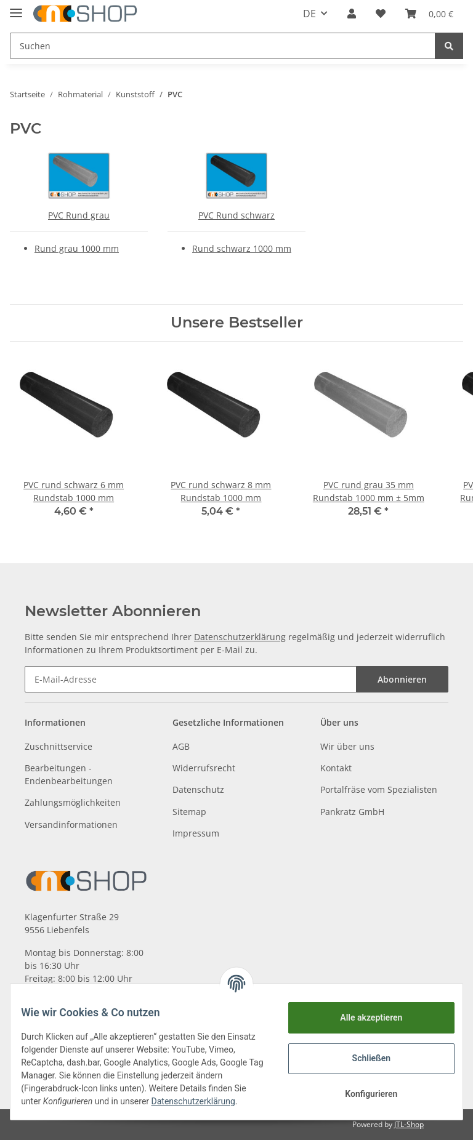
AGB (181, 746)
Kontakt (336, 768)
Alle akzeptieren (362, 1013)
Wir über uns (347, 746)
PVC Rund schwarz (236, 215)
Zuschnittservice (58, 746)
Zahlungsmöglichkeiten (73, 802)
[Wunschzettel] (380, 13)
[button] (352, 13)
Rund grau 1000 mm (76, 248)
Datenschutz (198, 789)
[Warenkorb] (429, 13)
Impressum (195, 833)
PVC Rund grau (79, 215)
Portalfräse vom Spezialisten (378, 789)
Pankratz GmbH (352, 811)
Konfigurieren (362, 1089)
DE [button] (309, 13)
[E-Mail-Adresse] (191, 679)
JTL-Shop (409, 1124)
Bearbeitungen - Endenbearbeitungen (69, 774)
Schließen (362, 1054)
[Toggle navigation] (16, 7)
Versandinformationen (71, 824)
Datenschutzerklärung (240, 637)
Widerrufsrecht (203, 768)
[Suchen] (222, 46)
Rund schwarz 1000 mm (241, 248)
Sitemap (189, 811)
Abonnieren (402, 679)
